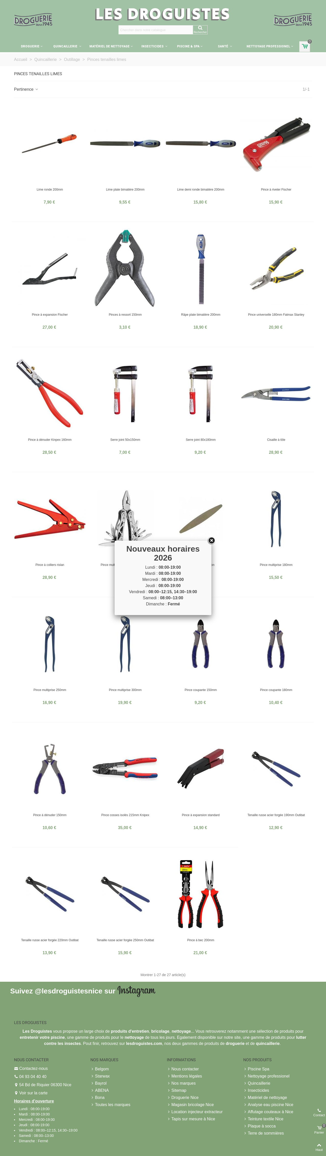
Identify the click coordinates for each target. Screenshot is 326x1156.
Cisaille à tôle (276, 440)
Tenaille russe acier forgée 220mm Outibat (49, 940)
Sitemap (176, 1090)
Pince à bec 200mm (200, 940)
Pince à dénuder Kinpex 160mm (50, 440)
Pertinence (26, 89)
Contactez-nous (33, 1068)
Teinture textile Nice (263, 1119)
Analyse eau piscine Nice (268, 1105)
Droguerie (30, 46)
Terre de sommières (263, 1133)
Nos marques (181, 1083)
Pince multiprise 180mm (276, 565)
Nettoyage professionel (268, 46)
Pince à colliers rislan (49, 565)
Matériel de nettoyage (109, 46)
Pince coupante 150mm (201, 690)
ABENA (99, 1090)
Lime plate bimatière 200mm (125, 189)
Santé (223, 46)
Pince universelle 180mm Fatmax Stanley (276, 314)
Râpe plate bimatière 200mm (200, 314)
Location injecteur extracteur (195, 1112)
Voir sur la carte (33, 1093)
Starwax (100, 1076)
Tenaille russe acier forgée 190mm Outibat (276, 815)
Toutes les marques (110, 1105)
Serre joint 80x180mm (200, 440)
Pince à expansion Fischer (50, 314)
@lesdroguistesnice (68, 991)
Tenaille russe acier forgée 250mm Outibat (125, 940)
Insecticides (152, 46)
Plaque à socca (259, 1126)
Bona (97, 1098)
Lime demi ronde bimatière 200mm (200, 189)
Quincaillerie (65, 46)
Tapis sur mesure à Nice (191, 1119)
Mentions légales (184, 1076)
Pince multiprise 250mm (50, 690)
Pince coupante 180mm (276, 690)
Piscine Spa (256, 1069)
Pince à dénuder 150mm (49, 815)
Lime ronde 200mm (50, 189)
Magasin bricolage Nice (190, 1105)
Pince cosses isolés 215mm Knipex (125, 815)
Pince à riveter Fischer (276, 189)
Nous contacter (183, 1069)
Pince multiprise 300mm (125, 690)
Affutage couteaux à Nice (268, 1112)
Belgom (99, 1069)
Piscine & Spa (188, 46)
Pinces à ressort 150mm (125, 314)
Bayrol (98, 1083)
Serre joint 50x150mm (125, 440)
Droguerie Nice (183, 1098)
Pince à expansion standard (201, 815)
